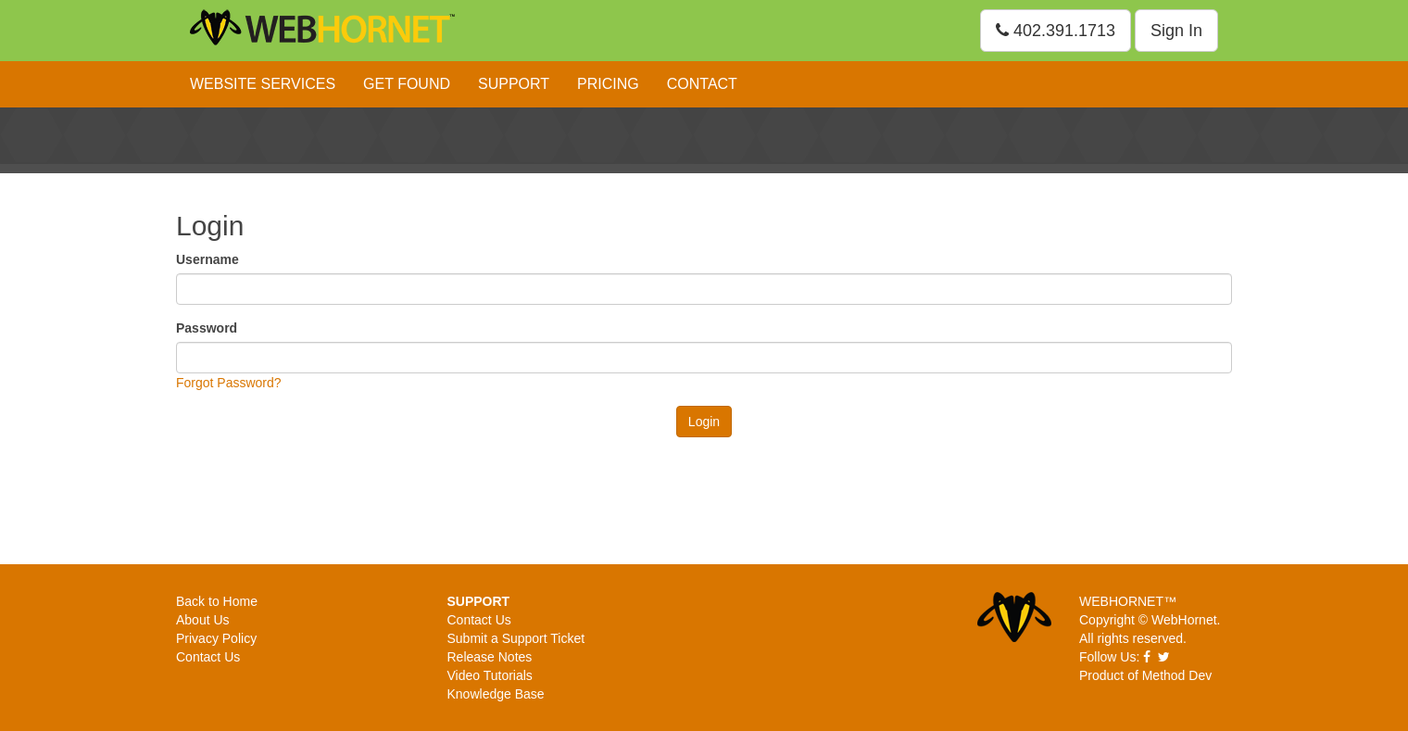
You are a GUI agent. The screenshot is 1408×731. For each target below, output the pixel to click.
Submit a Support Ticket (516, 638)
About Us (203, 619)
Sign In (1176, 30)
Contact (702, 84)
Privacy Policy (216, 638)
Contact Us (208, 656)
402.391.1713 (1055, 30)
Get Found (406, 84)
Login (704, 421)
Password (206, 328)
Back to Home (217, 601)
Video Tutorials (490, 675)
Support (513, 84)
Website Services (262, 84)
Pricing (608, 84)
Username (207, 259)
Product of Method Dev (1145, 675)
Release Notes (490, 656)
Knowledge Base (496, 694)
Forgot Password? (229, 382)
